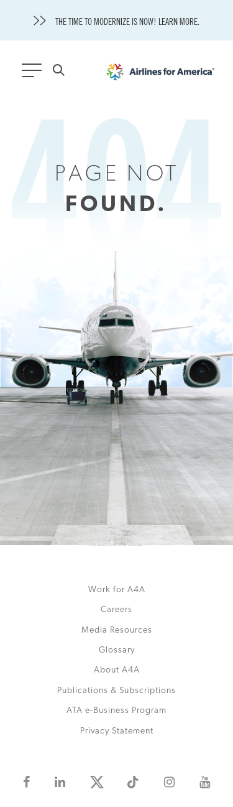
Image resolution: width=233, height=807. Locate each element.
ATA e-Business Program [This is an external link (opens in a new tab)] (116, 710)
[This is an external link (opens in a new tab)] (26, 782)
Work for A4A (116, 590)
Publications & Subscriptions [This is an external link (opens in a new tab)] (116, 691)
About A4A (117, 670)
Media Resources (116, 630)
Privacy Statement (116, 731)
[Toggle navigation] (34, 74)
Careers (116, 610)
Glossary (117, 650)
